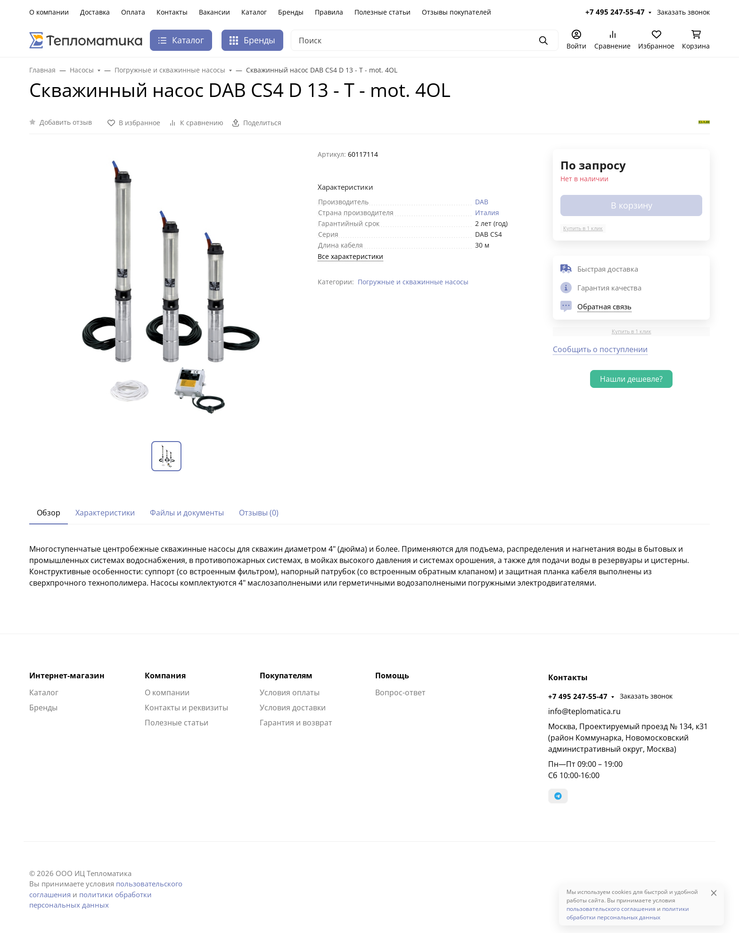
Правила (329, 12)
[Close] (713, 893)
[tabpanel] (369, 565)
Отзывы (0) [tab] (259, 512)
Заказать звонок (683, 12)
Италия (487, 212)
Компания (165, 675)
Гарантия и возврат (296, 722)
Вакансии (214, 12)
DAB (481, 201)
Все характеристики (350, 256)
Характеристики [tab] (105, 512)
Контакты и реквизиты (186, 707)
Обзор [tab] (48, 512)
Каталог (254, 12)
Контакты (172, 12)
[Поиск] (424, 40)
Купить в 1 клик (583, 228)
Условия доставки (293, 707)
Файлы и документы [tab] (187, 512)
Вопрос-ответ (400, 692)
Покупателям (286, 675)
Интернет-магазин (67, 675)
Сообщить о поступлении (600, 349)
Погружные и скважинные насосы (413, 281)
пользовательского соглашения (611, 909)
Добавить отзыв (66, 122)
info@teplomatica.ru (584, 711)
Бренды (291, 12)
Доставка (95, 12)
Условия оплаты (290, 692)
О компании (49, 12)
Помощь (392, 675)
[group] (167, 287)
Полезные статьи (382, 12)
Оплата (133, 12)
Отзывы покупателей (456, 12)
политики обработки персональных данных (628, 913)
